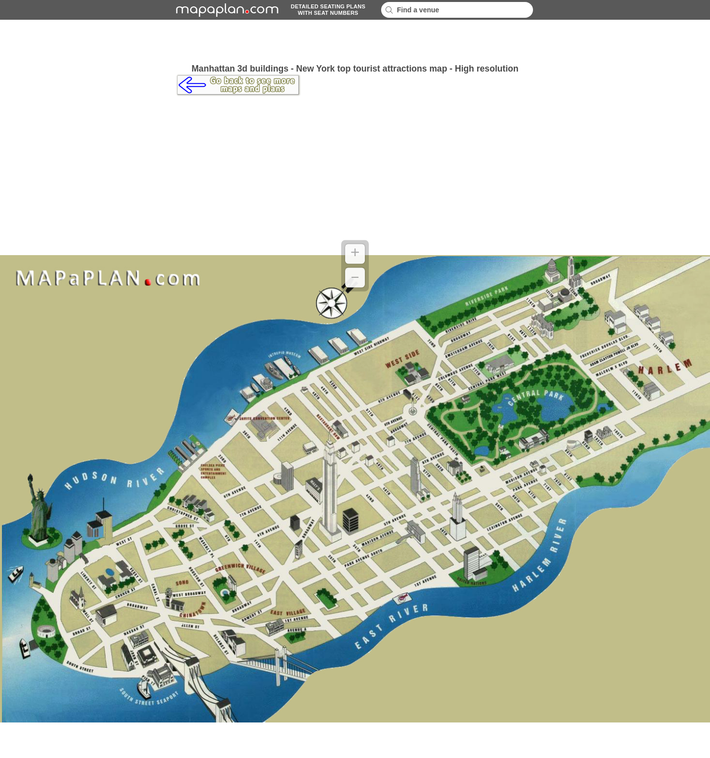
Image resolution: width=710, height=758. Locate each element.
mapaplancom (226, 9)
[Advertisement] (355, 42)
